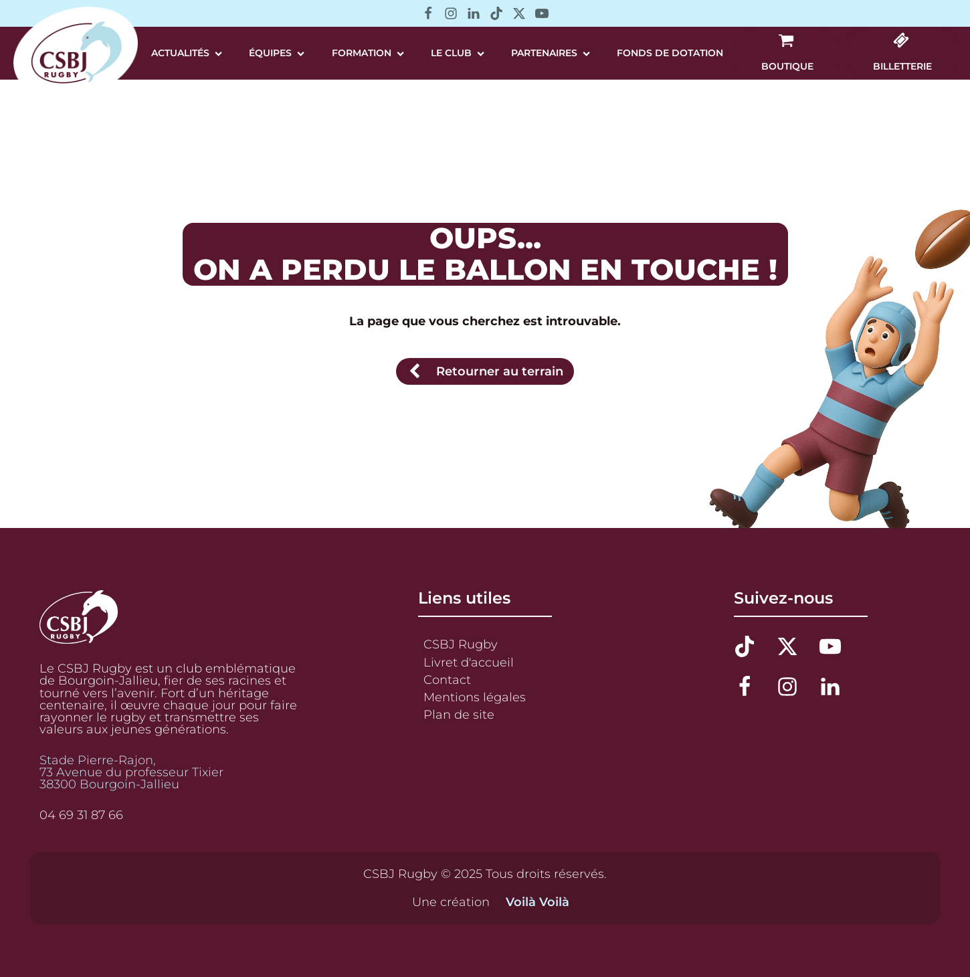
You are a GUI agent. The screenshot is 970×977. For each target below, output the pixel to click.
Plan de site (458, 714)
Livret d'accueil (468, 662)
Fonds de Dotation (670, 53)
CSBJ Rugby (460, 644)
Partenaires (550, 53)
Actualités (186, 53)
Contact (447, 679)
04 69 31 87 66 (81, 815)
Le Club (457, 53)
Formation (368, 53)
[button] (787, 53)
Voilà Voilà (537, 902)
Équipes (276, 53)
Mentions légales (474, 697)
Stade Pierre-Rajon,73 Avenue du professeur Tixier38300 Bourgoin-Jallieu (131, 772)
